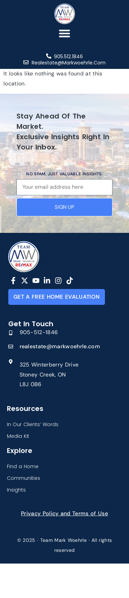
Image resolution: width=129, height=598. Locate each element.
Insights (16, 489)
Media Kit (18, 436)
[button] (64, 33)
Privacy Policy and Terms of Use (64, 513)
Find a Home (23, 466)
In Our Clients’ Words (32, 424)
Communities (23, 478)
